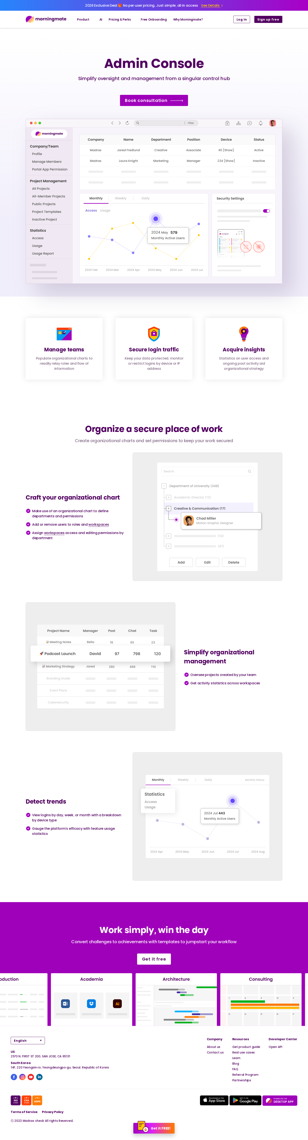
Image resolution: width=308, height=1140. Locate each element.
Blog (235, 1063)
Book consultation (154, 100)
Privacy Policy (53, 1112)
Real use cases (243, 1052)
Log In (242, 19)
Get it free (154, 959)
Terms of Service (24, 1112)
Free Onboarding (154, 19)
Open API (275, 1047)
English (20, 1040)
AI (100, 19)
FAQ (235, 1069)
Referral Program (245, 1074)
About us (213, 1047)
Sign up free (268, 19)
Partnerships (241, 1080)
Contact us (215, 1052)
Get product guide (246, 1047)
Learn (236, 1058)
